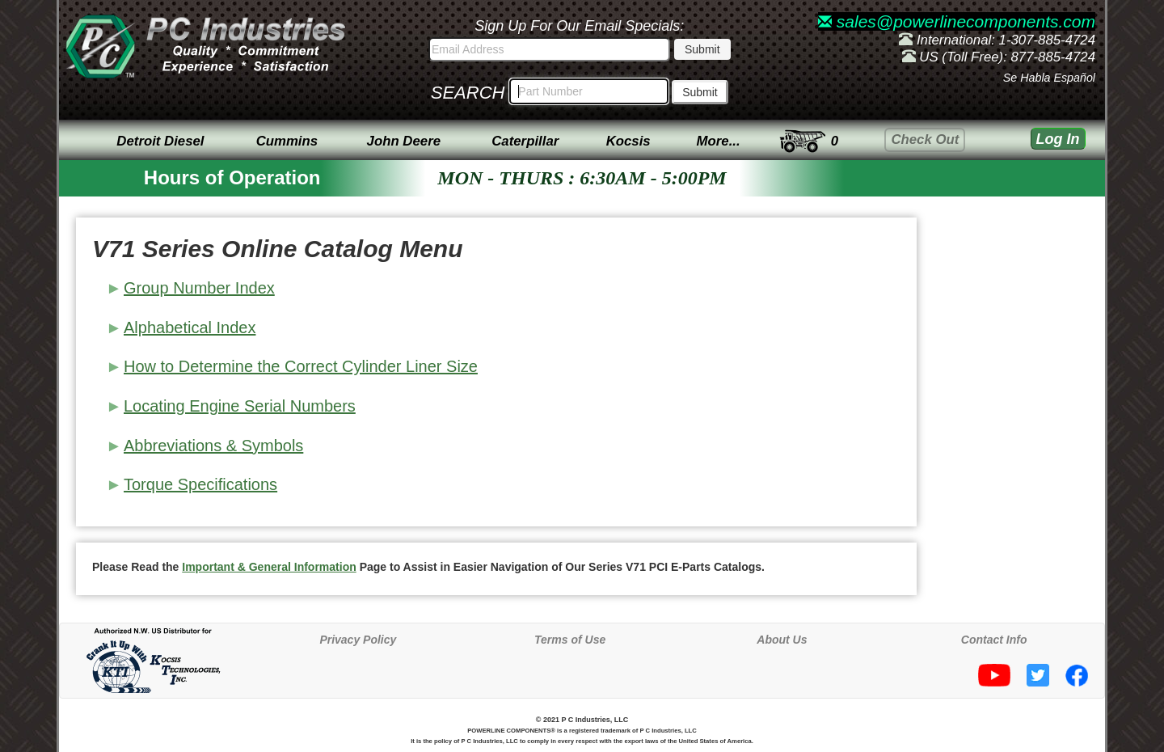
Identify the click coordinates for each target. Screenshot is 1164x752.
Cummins (287, 141)
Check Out (925, 139)
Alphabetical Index (189, 327)
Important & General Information (269, 566)
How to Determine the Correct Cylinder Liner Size (301, 366)
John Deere (404, 141)
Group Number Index (199, 288)
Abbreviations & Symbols (213, 445)
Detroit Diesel (160, 141)
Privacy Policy (357, 639)
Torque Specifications (200, 484)
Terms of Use (569, 639)
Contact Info (994, 639)
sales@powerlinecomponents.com (956, 21)
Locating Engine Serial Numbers (240, 406)
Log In (1058, 139)
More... (718, 141)
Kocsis (628, 141)
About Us (782, 639)
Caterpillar (525, 141)
